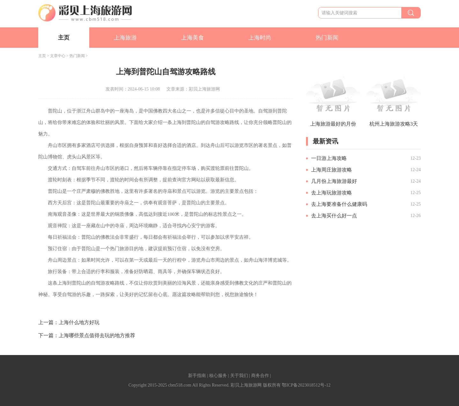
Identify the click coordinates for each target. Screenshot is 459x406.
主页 (63, 37)
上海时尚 (259, 37)
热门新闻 (327, 37)
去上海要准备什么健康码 (339, 204)
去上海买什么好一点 (334, 215)
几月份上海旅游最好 (334, 181)
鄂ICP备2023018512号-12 (306, 385)
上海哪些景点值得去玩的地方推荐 (97, 335)
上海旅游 (125, 37)
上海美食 (192, 37)
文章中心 (57, 56)
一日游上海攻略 (329, 158)
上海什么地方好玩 (79, 322)
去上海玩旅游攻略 (331, 192)
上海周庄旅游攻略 (331, 169)
